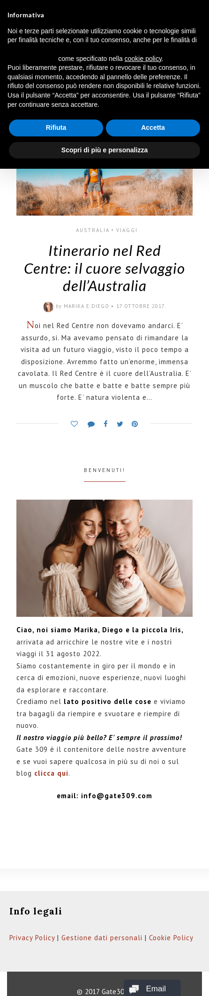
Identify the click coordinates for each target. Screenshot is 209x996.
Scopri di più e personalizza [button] (104, 150)
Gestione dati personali (101, 937)
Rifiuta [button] (56, 127)
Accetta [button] (153, 127)
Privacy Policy (32, 937)
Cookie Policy (171, 937)
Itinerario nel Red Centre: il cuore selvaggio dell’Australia (104, 268)
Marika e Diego (86, 306)
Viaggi (127, 230)
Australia (93, 230)
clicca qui (51, 773)
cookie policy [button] (143, 58)
